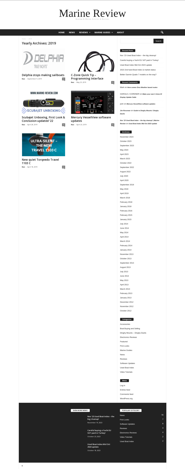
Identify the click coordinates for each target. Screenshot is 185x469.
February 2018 (126, 202)
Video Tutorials (126, 372)
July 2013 (124, 272)
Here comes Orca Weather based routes (142, 87)
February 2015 (126, 215)
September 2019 (127, 185)
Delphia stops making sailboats (43, 75)
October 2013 (126, 258)
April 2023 (124, 154)
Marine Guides (104, 32)
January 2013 (126, 298)
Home (62, 32)
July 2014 (124, 224)
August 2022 (125, 172)
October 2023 (126, 141)
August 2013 (125, 267)
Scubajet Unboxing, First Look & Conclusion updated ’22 (43, 119)
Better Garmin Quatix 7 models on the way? (138, 74)
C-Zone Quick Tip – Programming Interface (87, 76)
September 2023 (127, 145)
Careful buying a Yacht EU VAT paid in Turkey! (139, 60)
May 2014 (124, 232)
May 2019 (124, 189)
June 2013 (124, 276)
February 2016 (126, 211)
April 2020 (124, 180)
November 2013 (127, 254)
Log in (122, 385)
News (72, 32)
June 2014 (124, 228)
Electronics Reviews (128, 337)
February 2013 (126, 293)
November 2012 (127, 306)
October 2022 (126, 163)
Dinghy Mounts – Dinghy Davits (133, 333)
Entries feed (125, 390)
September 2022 (127, 167)
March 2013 (125, 289)
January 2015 (126, 219)
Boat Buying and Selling (130, 328)
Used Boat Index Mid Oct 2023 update (136, 65)
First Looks (124, 346)
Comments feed (126, 394)
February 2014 (126, 245)
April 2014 (124, 237)
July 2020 (124, 176)
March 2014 (125, 241)
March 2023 (125, 158)
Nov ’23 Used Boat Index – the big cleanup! (138, 55)
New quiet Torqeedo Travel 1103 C (40, 161)
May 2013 (124, 280)
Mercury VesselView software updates (91, 119)
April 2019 (124, 193)
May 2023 (124, 150)
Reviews (84, 32)
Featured (124, 341)
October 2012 (126, 311)
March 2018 (125, 198)
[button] (162, 32)
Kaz (23, 79)
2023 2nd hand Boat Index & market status (138, 70)
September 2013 (127, 263)
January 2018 (126, 206)
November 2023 (127, 137)
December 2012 (127, 302)
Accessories (125, 324)
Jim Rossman (125, 110)
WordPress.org (126, 398)
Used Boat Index (127, 368)
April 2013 (124, 285)
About (120, 32)
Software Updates (127, 363)
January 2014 (126, 250)
